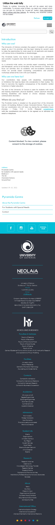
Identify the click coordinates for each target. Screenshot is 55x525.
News (27, 486)
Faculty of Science (27, 346)
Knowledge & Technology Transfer (27, 466)
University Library (27, 362)
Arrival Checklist (27, 449)
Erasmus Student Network (27, 447)
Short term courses (27, 401)
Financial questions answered (27, 422)
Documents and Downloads (27, 497)
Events (28, 434)
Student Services (27, 443)
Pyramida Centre (12, 197)
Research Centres (27, 468)
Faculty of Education (27, 339)
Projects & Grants (27, 470)
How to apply (27, 416)
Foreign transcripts (27, 418)
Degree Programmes (27, 397)
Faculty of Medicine (28, 337)
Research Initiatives (27, 461)
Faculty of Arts (27, 348)
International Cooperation (27, 512)
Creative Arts (27, 464)
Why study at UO (27, 395)
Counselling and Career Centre (27, 369)
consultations (48, 109)
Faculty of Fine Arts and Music (27, 342)
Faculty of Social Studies (27, 344)
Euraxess (27, 477)
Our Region (27, 441)
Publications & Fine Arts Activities (28, 472)
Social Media (28, 445)
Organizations (27, 436)
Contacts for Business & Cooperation (27, 385)
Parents (27, 452)
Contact (5, 212)
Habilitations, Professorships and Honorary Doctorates (28, 474)
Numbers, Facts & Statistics (27, 495)
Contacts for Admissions (27, 378)
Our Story (27, 489)
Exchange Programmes (27, 399)
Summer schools (27, 404)
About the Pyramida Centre (13, 203)
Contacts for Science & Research (27, 383)
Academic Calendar (27, 406)
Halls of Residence (27, 364)
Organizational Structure (27, 493)
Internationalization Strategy (27, 509)
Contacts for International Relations (27, 381)
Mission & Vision (28, 491)
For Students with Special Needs (15, 207)
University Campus (27, 438)
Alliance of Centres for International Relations (27, 514)
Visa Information (27, 420)
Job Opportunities (27, 500)
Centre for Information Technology (27, 367)
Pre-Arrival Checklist (28, 424)
